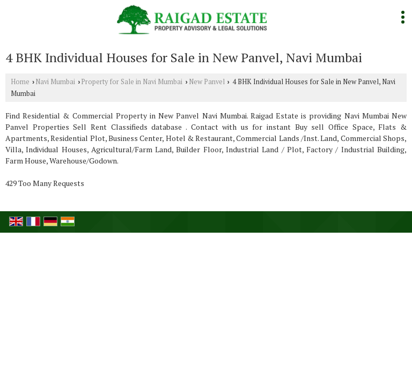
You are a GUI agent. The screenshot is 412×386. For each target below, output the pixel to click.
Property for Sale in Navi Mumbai (131, 81)
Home (20, 81)
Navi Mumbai (55, 81)
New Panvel (207, 81)
